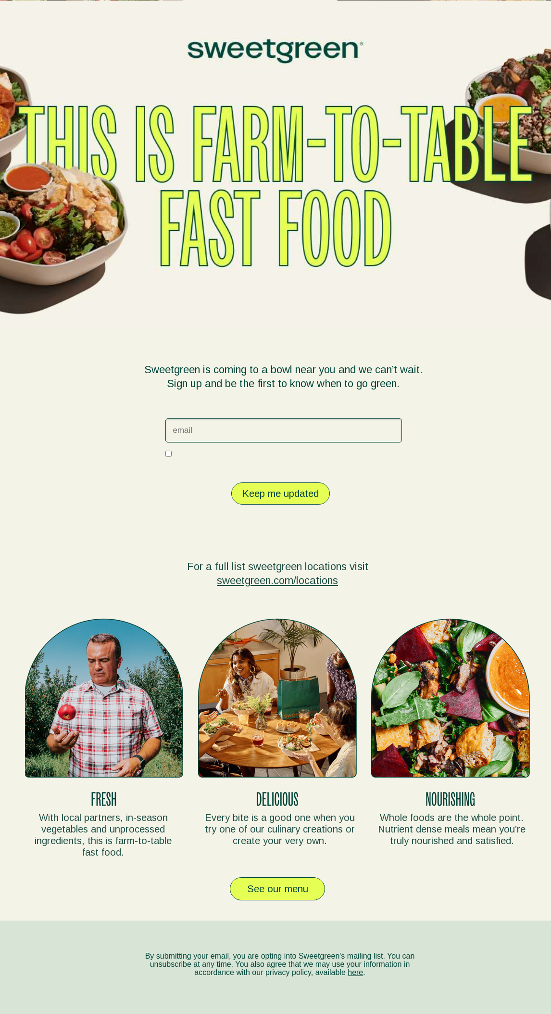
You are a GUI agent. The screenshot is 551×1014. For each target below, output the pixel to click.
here (355, 972)
